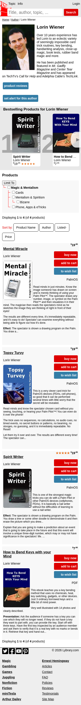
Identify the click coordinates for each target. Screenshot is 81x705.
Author (46, 227)
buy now (70, 255)
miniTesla (9, 693)
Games (7, 672)
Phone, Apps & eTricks (29, 207)
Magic (6, 661)
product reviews (15, 86)
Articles (47, 666)
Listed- (62, 227)
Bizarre (23, 202)
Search (71, 12)
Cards (18, 192)
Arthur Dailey (11, 699)
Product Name (25, 227)
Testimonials (50, 693)
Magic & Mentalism (23, 187)
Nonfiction (9, 682)
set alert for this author (20, 98)
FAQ (45, 677)
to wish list (68, 271)
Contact (47, 672)
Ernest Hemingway (55, 661)
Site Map (48, 699)
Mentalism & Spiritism (28, 197)
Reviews (48, 688)
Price (8, 237)
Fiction (7, 688)
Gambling (9, 666)
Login (76, 3)
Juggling (8, 677)
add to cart (68, 263)
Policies (47, 682)
